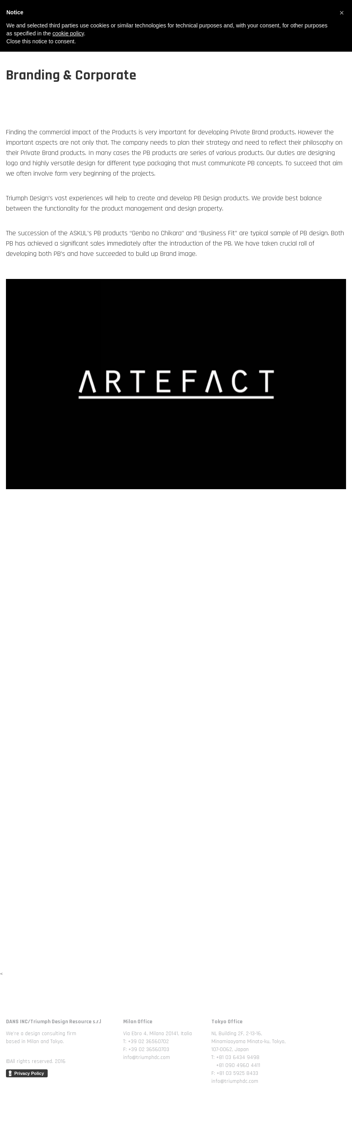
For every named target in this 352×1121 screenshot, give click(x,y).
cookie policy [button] (68, 1103)
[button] (341, 1082)
